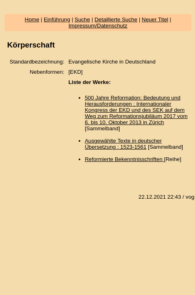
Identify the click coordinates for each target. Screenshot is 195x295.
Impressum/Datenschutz (97, 26)
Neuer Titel (155, 19)
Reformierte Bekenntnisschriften (124, 159)
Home (32, 19)
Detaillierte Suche (116, 19)
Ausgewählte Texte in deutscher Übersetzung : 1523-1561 (123, 144)
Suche (82, 19)
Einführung (57, 19)
